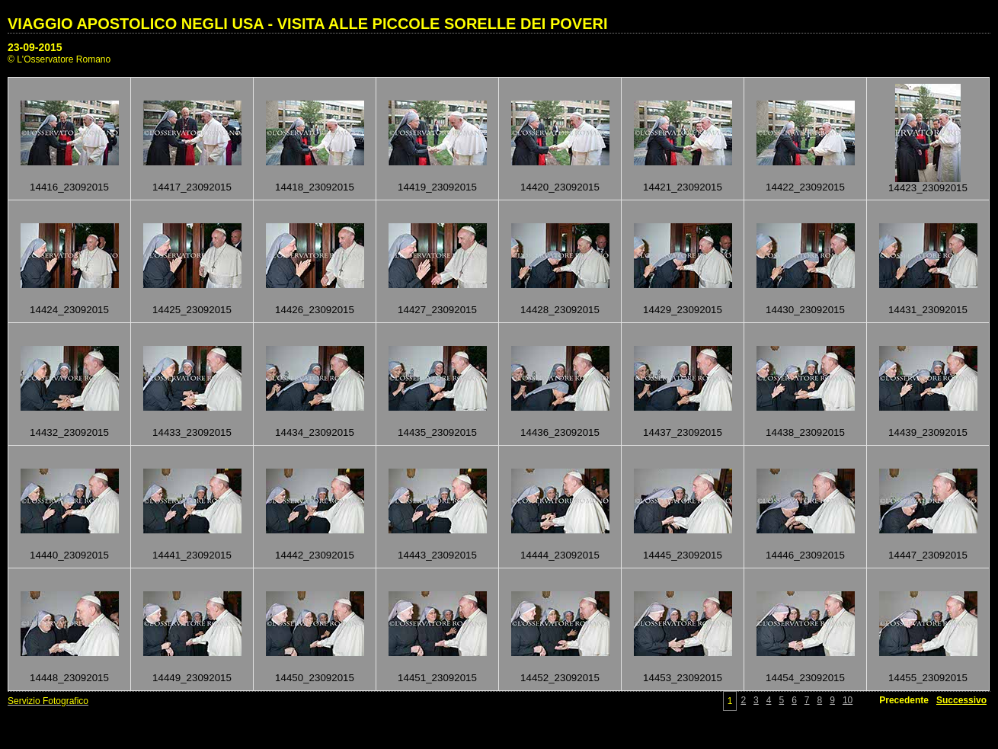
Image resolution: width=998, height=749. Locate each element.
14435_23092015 (437, 432)
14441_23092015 (192, 555)
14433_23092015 (192, 432)
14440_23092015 (69, 555)
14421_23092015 (682, 187)
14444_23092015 (560, 555)
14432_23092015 (69, 432)
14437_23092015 (682, 432)
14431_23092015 (928, 309)
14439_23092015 (928, 432)
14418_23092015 (314, 187)
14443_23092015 (437, 555)
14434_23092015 (314, 432)
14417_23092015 (192, 187)
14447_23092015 (928, 555)
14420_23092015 (560, 187)
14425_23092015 (192, 309)
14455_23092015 (928, 677)
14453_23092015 (682, 677)
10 (847, 700)
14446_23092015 (805, 555)
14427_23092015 (437, 309)
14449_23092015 (192, 677)
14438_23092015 (805, 432)
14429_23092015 (682, 309)
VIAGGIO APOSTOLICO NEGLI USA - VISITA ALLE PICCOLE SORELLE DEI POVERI (307, 23)
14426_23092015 (314, 309)
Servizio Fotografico (48, 701)
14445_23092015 (682, 555)
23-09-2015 (35, 47)
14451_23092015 (437, 677)
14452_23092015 (560, 677)
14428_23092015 (560, 309)
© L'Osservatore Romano (59, 59)
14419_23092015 (437, 187)
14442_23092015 (314, 555)
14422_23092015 (805, 187)
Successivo (961, 700)
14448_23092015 (69, 677)
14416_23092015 (69, 187)
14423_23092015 (928, 188)
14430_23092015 (805, 309)
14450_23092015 (314, 677)
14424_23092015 (69, 309)
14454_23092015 (805, 677)
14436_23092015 (560, 432)
